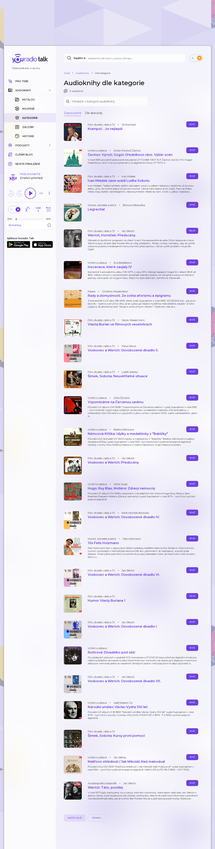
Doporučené (72, 113)
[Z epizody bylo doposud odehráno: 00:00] (10, 219)
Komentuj (30, 225)
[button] (30, 90)
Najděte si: (80, 58)
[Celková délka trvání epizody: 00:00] (49, 219)
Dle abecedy (94, 113)
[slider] (16, 219)
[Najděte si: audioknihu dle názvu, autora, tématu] (124, 58)
